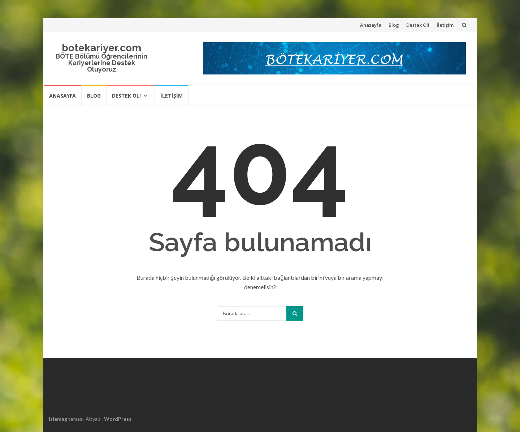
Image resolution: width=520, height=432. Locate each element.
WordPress (117, 419)
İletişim (445, 25)
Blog (394, 25)
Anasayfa (370, 25)
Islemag (58, 419)
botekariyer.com (101, 48)
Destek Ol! (417, 25)
